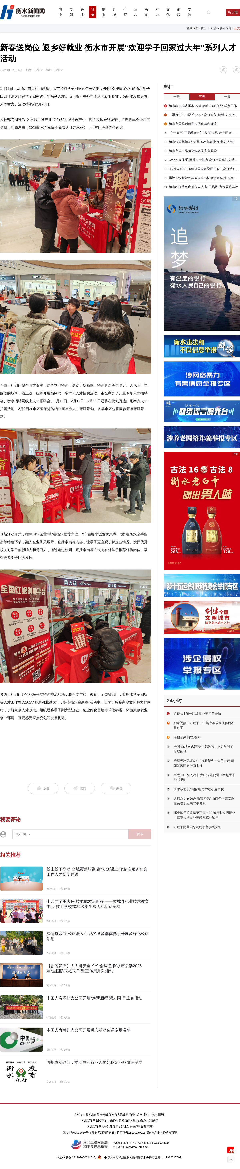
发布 (140, 834)
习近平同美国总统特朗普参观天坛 (198, 827)
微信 (116, 788)
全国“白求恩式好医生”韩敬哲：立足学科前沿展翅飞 (203, 749)
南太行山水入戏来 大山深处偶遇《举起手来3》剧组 (204, 777)
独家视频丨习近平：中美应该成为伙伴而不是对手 (204, 725)
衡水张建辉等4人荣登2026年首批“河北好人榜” (199, 142)
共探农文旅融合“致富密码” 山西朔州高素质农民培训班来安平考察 (204, 801)
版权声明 (153, 1120)
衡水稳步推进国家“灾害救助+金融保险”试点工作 (200, 106)
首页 (203, 28)
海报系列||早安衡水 (187, 737)
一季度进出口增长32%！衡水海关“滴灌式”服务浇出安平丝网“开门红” (202, 115)
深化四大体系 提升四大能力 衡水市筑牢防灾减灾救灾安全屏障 (202, 160)
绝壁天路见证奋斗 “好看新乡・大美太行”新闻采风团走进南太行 (204, 763)
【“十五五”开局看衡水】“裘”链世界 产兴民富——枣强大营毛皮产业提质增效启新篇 (202, 133)
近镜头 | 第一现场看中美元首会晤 (197, 713)
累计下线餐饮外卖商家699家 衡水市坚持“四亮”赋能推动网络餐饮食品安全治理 (202, 178)
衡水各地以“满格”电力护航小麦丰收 (199, 789)
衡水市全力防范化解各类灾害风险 (190, 151)
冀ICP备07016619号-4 (77, 1132)
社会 (214, 28)
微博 (79, 788)
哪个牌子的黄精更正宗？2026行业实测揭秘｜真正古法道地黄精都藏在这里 (204, 815)
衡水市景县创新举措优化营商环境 (190, 124)
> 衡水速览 (224, 28)
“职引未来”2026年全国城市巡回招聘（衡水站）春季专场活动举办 (202, 169)
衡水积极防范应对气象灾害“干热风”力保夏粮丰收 (201, 187)
